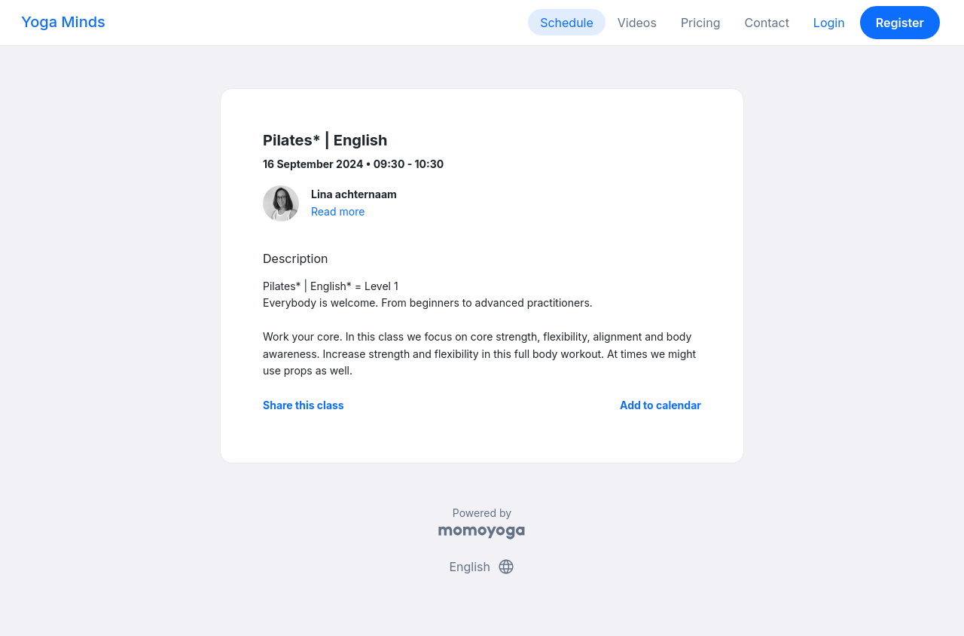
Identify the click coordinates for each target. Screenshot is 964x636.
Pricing (701, 22)
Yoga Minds (63, 22)
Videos (637, 22)
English (481, 567)
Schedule (566, 22)
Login (829, 22)
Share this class (303, 405)
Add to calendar (660, 405)
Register (900, 22)
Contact (766, 22)
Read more (338, 211)
